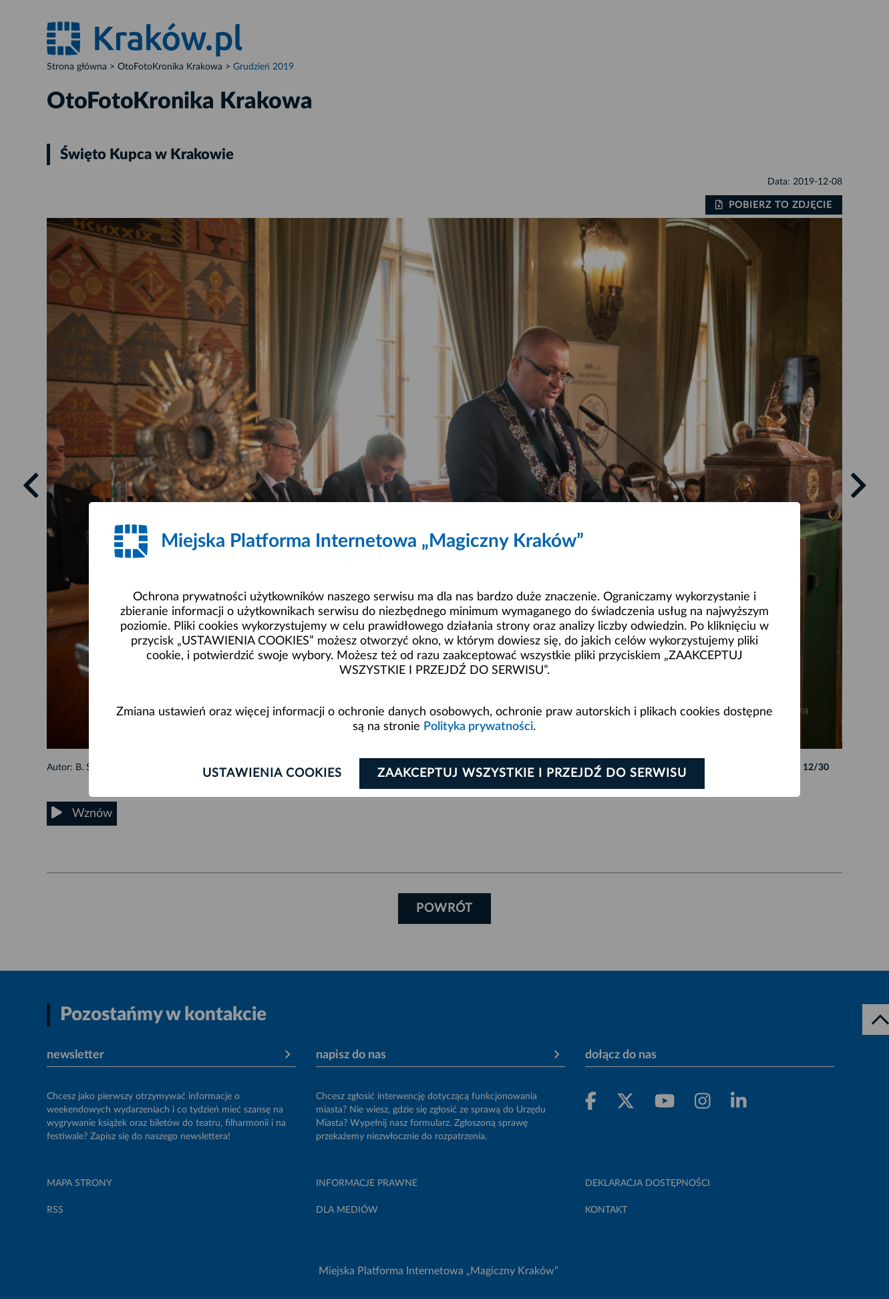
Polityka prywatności (478, 727)
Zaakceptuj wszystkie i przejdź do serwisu (532, 773)
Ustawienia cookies (271, 773)
